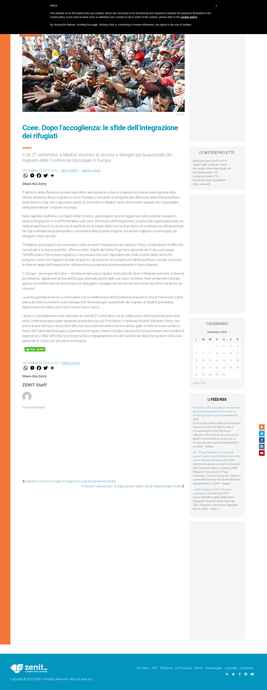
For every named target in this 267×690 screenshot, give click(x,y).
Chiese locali (91, 170)
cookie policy (189, 17)
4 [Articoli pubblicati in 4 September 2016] (237, 346)
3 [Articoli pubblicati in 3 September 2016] (230, 346)
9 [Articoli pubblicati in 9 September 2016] (224, 353)
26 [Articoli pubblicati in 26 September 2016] (196, 374)
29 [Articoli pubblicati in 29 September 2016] (216, 374)
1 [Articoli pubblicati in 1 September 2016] (217, 346)
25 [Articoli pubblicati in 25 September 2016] (237, 367)
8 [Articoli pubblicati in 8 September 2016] (217, 353)
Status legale (213, 668)
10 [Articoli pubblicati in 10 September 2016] (230, 353)
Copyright (231, 668)
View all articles (33, 407)
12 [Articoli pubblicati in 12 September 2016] (196, 360)
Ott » (203, 382)
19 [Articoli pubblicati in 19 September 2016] (196, 367)
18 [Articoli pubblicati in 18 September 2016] (237, 360)
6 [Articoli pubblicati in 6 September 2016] (203, 353)
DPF (154, 668)
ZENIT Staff (69, 170)
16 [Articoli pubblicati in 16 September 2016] (223, 360)
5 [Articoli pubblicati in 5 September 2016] (196, 353)
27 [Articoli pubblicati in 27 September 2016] (203, 374)
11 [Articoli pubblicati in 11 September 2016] (237, 353)
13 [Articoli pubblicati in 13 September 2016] (203, 360)
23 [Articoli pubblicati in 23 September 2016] (223, 367)
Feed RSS (219, 399)
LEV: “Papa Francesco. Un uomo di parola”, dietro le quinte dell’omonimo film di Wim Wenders (217, 456)
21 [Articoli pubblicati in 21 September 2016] (210, 367)
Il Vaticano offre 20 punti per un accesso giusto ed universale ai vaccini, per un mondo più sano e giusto (216, 411)
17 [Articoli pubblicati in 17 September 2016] (230, 360)
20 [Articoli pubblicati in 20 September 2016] (203, 367)
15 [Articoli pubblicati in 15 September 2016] (216, 360)
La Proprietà (183, 668)
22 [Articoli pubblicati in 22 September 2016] (216, 367)
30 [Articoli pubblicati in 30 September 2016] (223, 374)
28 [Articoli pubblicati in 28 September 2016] (210, 374)
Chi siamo (143, 668)
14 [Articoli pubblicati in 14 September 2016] (210, 360)
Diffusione (166, 668)
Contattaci (246, 668)
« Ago (196, 382)
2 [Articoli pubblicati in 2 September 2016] (224, 346)
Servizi (198, 668)
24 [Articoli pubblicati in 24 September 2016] (230, 367)
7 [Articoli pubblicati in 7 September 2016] (210, 353)
